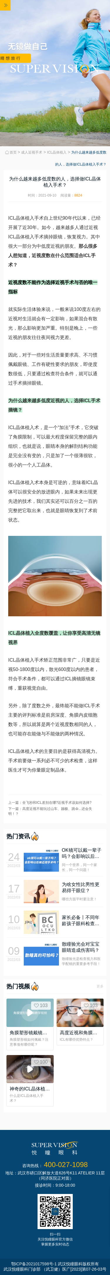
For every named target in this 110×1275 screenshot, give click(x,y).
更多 (100, 986)
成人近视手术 (31, 152)
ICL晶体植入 (57, 152)
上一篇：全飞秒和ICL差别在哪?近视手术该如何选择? (50, 803)
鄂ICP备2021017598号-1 (34, 1264)
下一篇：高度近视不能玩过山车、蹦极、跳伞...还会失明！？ (50, 811)
